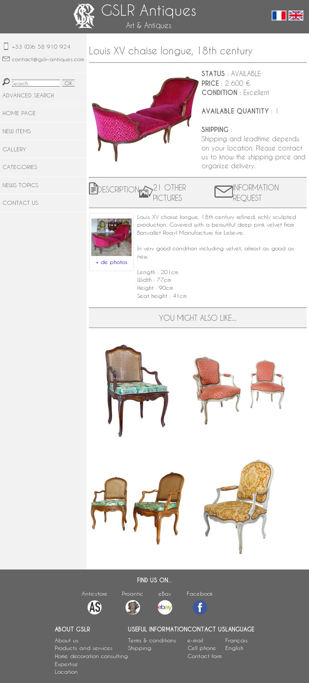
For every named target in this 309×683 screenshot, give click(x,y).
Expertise (66, 663)
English (234, 647)
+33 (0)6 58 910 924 (41, 46)
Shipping (139, 647)
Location (66, 671)
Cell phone (201, 647)
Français (236, 640)
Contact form (204, 655)
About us (66, 640)
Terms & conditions (152, 640)
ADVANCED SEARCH (28, 95)
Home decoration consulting (91, 655)
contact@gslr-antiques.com (48, 59)
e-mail (195, 640)
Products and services (84, 647)
